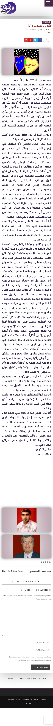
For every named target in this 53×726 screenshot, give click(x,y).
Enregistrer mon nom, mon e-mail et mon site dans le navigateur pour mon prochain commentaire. (30, 658)
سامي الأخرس (43, 29)
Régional (46, 22)
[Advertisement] (27, 538)
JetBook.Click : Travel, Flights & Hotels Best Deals (26, 678)
